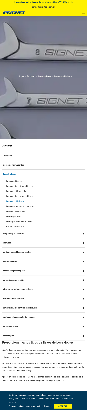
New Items (7, 156)
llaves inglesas (44, 76)
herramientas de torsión (13, 280)
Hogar (21, 76)
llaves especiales (13, 216)
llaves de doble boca (15, 201)
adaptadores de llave (15, 226)
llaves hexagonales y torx (14, 270)
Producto (31, 76)
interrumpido (8, 336)
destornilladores (10, 261)
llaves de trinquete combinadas (19, 186)
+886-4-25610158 (65, 2)
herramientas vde (10, 326)
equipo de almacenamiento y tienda (18, 317)
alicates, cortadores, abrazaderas (18, 289)
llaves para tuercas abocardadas (20, 206)
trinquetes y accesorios (13, 233)
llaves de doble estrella (16, 191)
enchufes (7, 243)
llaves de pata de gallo (15, 211)
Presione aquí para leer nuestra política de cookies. (31, 406)
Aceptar (63, 406)
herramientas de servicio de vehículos (20, 308)
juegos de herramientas (13, 165)
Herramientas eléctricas (13, 298)
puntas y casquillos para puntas (17, 252)
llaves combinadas (14, 181)
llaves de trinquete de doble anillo (20, 196)
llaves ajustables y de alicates (19, 221)
